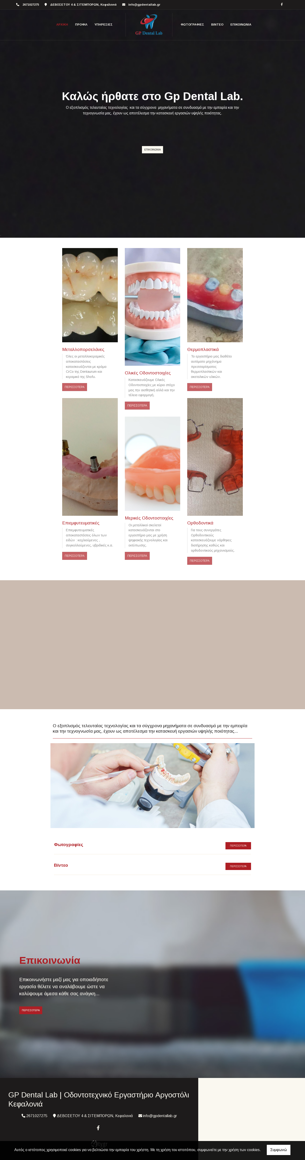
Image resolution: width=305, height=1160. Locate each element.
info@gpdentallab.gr (144, 4)
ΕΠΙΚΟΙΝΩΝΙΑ (240, 24)
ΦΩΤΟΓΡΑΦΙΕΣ (192, 24)
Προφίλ (81, 24)
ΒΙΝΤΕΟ (217, 24)
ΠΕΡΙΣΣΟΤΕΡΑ (74, 387)
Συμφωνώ (278, 1150)
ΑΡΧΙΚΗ (62, 24)
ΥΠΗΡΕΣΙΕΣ (104, 24)
